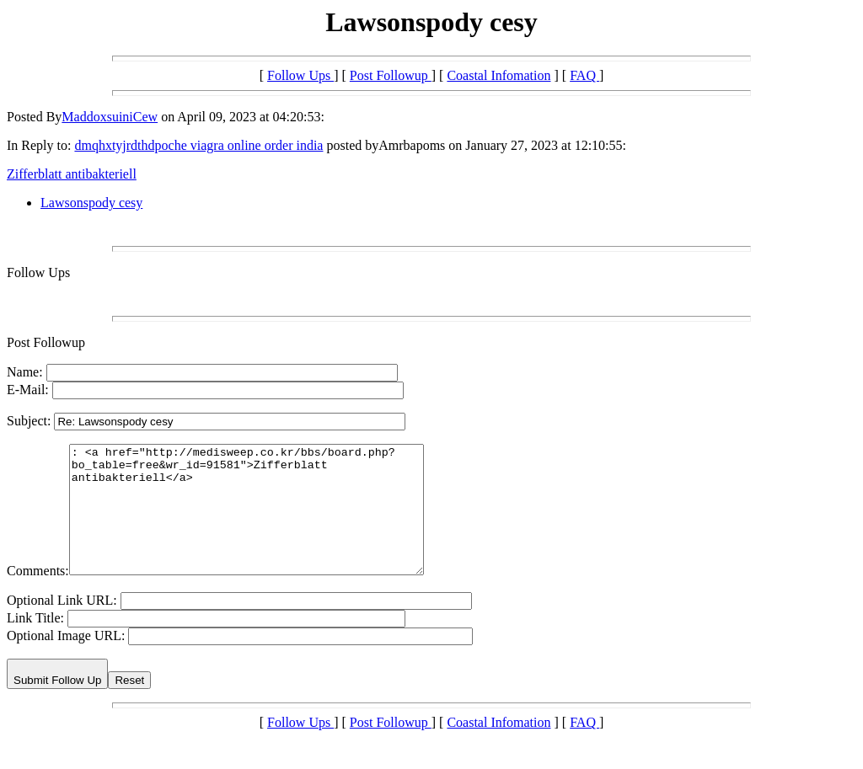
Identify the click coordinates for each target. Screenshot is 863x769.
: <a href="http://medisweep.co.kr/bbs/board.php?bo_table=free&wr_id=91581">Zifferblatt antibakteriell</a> (267, 522)
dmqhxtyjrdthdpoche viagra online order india (198, 145)
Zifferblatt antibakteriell (72, 174)
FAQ (584, 75)
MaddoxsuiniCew (110, 116)
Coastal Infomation (498, 75)
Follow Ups (300, 75)
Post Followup (391, 75)
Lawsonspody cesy (91, 202)
